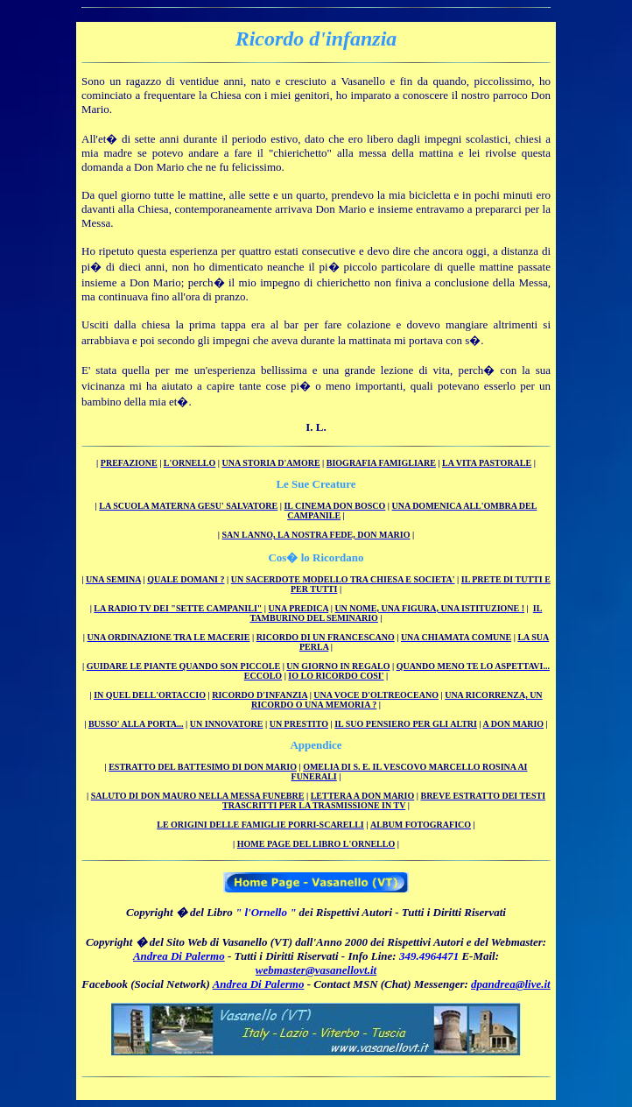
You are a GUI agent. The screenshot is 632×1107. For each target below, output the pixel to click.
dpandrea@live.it (511, 984)
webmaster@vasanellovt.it (316, 970)
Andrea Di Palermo (179, 955)
